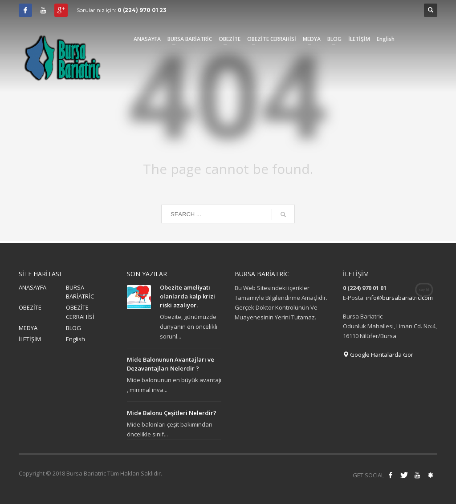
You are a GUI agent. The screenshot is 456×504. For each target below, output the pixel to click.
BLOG (73, 328)
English (75, 339)
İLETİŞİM (30, 339)
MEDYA (28, 328)
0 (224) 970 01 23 (142, 10)
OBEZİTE (30, 307)
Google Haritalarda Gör (378, 355)
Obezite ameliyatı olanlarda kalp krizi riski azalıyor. (187, 296)
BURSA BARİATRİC (80, 292)
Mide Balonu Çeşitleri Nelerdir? (171, 413)
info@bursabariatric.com (399, 298)
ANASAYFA (32, 287)
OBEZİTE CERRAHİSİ (80, 312)
